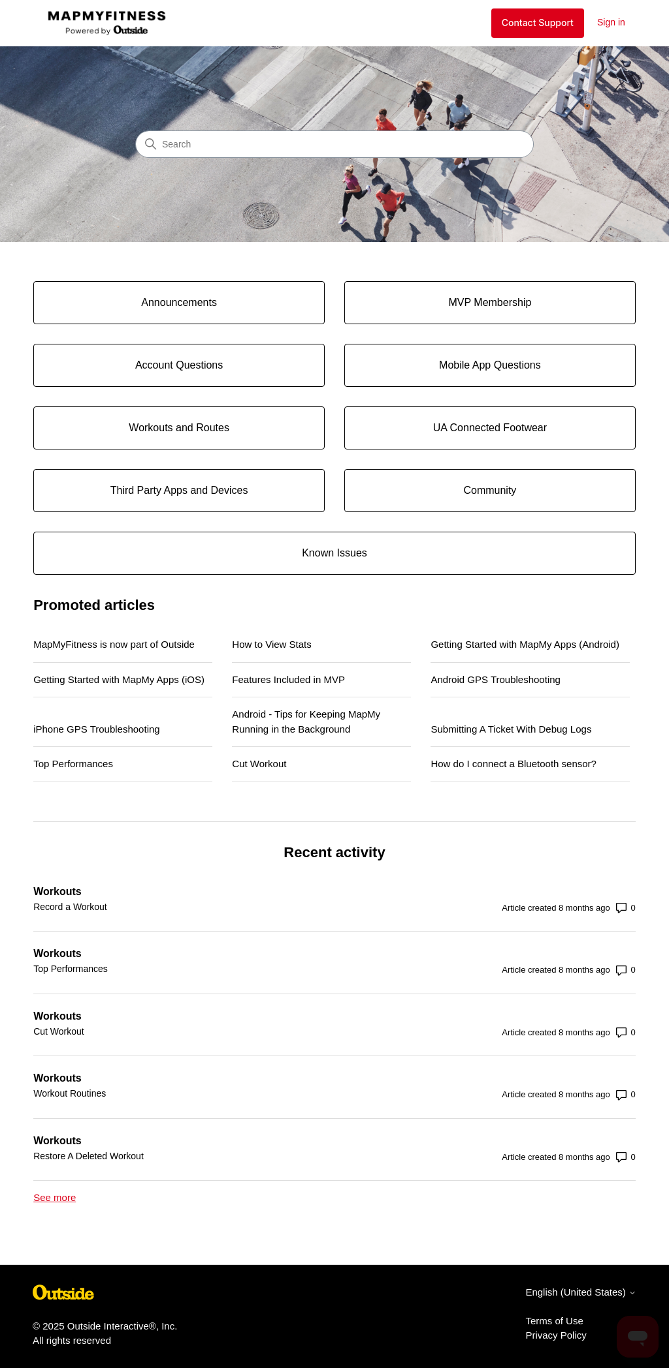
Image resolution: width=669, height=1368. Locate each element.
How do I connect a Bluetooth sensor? (513, 763)
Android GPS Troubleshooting (495, 679)
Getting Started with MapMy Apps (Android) (525, 644)
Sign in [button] (611, 22)
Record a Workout (70, 907)
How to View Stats (271, 644)
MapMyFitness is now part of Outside (114, 644)
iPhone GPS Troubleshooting (96, 729)
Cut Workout (259, 763)
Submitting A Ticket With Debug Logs (511, 729)
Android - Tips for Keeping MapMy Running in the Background (306, 721)
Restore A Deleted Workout (88, 1156)
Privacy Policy (555, 1335)
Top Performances (73, 763)
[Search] (334, 144)
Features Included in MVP (288, 679)
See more (54, 1197)
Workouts (57, 891)
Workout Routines (69, 1093)
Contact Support (538, 22)
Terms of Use (554, 1320)
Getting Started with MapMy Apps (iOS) (118, 679)
